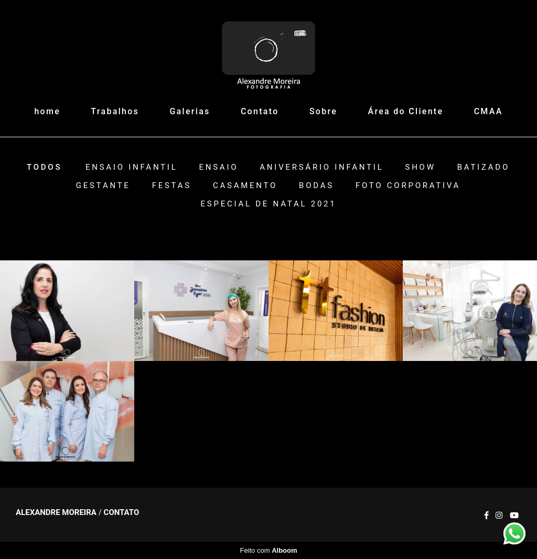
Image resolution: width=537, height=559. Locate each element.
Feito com (268, 550)
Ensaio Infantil (131, 167)
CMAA (488, 111)
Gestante (103, 186)
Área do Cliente (406, 111)
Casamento (245, 186)
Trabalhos (115, 111)
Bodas (316, 186)
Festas (171, 186)
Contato (260, 111)
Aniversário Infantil (321, 167)
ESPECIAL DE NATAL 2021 (269, 204)
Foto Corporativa (408, 186)
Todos (44, 167)
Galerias (189, 111)
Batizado (483, 167)
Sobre (323, 111)
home (47, 111)
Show (420, 167)
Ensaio (218, 167)
